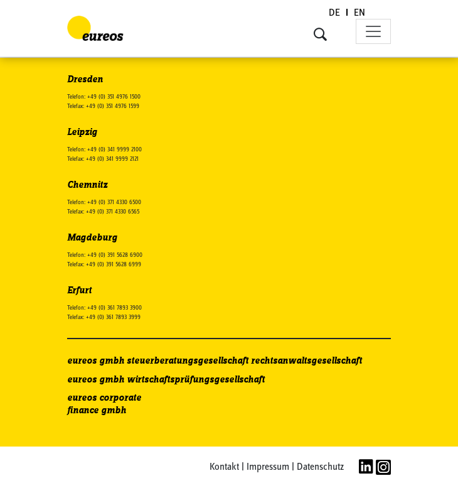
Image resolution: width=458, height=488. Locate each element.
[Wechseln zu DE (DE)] (335, 13)
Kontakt (224, 467)
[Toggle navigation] (373, 31)
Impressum (268, 467)
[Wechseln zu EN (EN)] (359, 13)
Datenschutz (320, 467)
